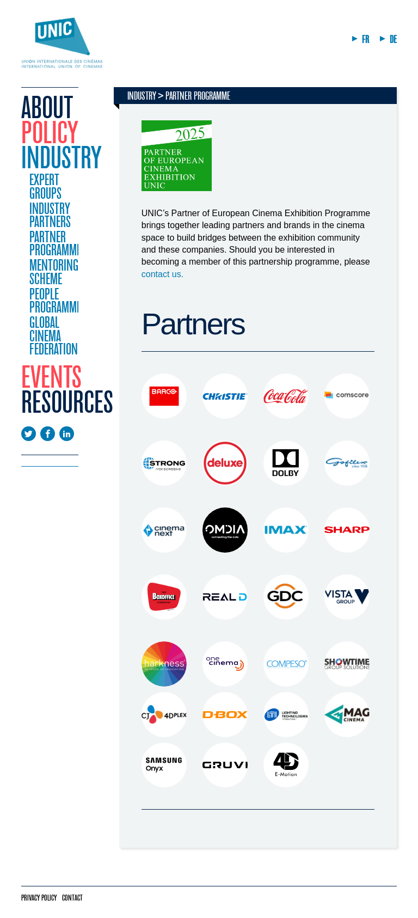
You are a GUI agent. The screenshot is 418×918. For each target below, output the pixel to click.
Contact (72, 897)
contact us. (164, 274)
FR (365, 39)
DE (393, 39)
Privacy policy (39, 897)
